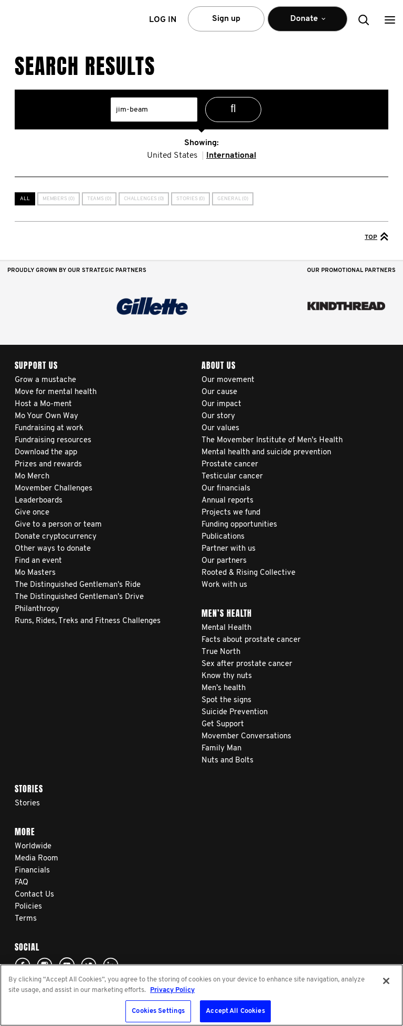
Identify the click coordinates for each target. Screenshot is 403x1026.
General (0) (232, 199)
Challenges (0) (144, 199)
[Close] (386, 980)
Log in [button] (162, 20)
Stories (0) (190, 199)
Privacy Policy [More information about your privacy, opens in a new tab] (172, 990)
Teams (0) (99, 199)
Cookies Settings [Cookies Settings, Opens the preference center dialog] (158, 1011)
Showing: (201, 143)
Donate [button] (307, 23)
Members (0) (59, 199)
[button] (390, 19)
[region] (201, 995)
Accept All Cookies (235, 1011)
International (231, 155)
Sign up (226, 19)
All (25, 199)
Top (376, 236)
